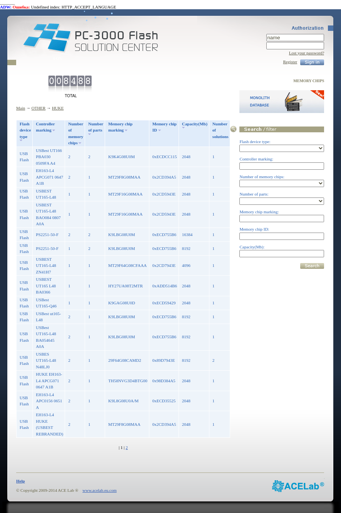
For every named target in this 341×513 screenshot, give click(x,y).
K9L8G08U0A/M (123, 400)
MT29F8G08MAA (124, 177)
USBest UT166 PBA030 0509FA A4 (49, 156)
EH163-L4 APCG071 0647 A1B (49, 177)
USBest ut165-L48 (48, 316)
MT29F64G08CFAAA (127, 265)
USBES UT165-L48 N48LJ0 (46, 360)
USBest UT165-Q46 (46, 303)
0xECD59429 (164, 302)
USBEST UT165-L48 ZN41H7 (46, 265)
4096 (186, 265)
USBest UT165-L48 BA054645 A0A (46, 337)
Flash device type (25, 130)
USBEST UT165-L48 (46, 194)
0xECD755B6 (164, 234)
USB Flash (24, 156)
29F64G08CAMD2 (124, 360)
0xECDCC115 (164, 156)
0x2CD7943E (164, 265)
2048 (186, 156)
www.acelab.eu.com (99, 490)
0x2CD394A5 (164, 177)
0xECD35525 (164, 400)
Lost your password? (306, 53)
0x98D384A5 (164, 380)
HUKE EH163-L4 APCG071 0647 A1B (49, 380)
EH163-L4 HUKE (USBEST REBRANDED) (49, 424)
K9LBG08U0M (121, 234)
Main (20, 108)
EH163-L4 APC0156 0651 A (49, 401)
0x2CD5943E (164, 194)
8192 (186, 248)
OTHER (39, 108)
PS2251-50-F (47, 234)
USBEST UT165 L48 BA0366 (46, 285)
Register (290, 61)
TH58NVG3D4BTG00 (127, 380)
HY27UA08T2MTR (125, 286)
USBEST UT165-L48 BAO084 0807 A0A (48, 214)
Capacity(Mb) (194, 124)
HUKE (58, 108)
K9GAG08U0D (121, 302)
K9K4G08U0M (121, 156)
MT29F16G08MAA (125, 194)
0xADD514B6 (164, 286)
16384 (187, 234)
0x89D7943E (163, 360)
